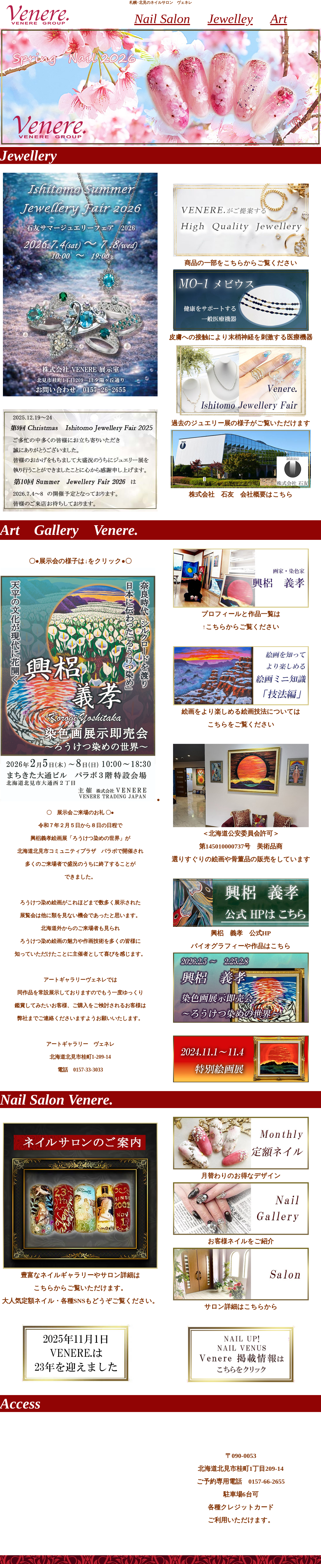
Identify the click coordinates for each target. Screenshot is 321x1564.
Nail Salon (162, 18)
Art (278, 18)
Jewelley (230, 18)
